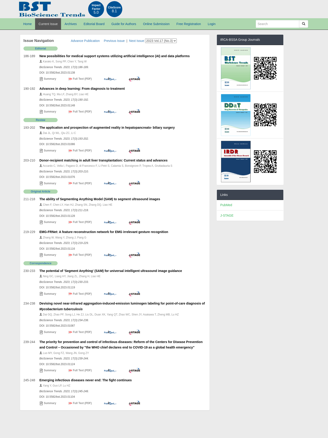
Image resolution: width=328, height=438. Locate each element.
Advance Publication (85, 41)
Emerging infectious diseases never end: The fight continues (85, 380)
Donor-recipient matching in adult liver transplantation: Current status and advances (103, 160)
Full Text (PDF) (80, 79)
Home (27, 24)
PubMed (226, 205)
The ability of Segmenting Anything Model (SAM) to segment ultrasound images (99, 199)
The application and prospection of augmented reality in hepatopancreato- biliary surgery (107, 127)
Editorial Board (94, 24)
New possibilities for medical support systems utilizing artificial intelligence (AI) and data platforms (114, 56)
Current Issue (48, 24)
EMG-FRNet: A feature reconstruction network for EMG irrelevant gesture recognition (103, 232)
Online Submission (156, 24)
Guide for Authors (123, 24)
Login (211, 24)
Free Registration (189, 24)
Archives (70, 24)
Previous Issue (114, 41)
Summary (47, 79)
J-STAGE (226, 215)
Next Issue (136, 41)
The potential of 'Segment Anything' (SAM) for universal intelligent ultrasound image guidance (110, 271)
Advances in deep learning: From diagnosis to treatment (82, 88)
